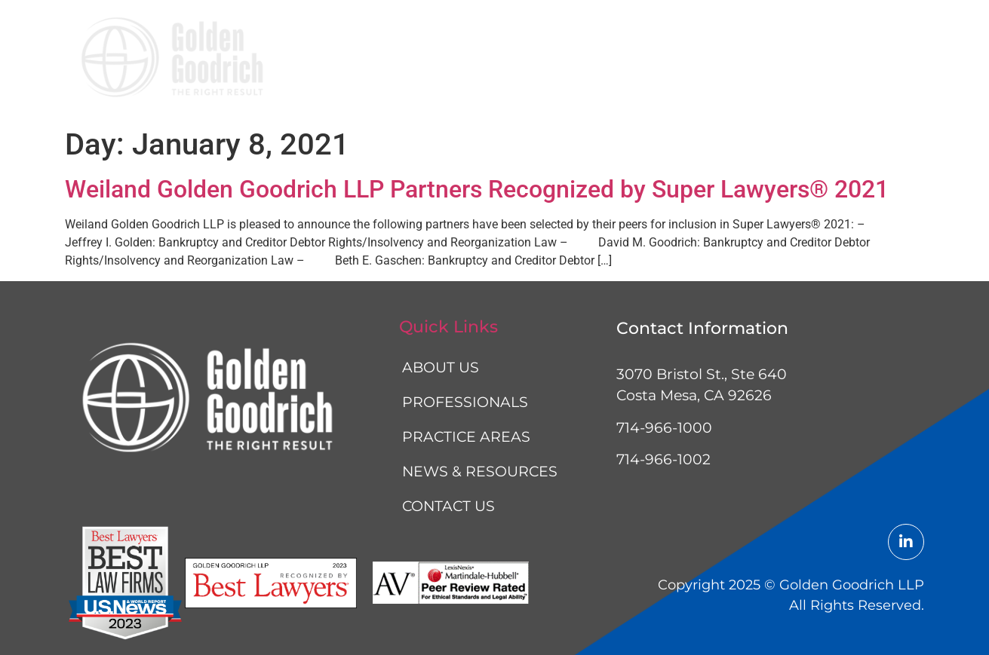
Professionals (507, 60)
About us (411, 60)
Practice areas (623, 60)
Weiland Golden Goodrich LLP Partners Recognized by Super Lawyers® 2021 (477, 189)
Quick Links (448, 327)
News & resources (753, 60)
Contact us (870, 60)
